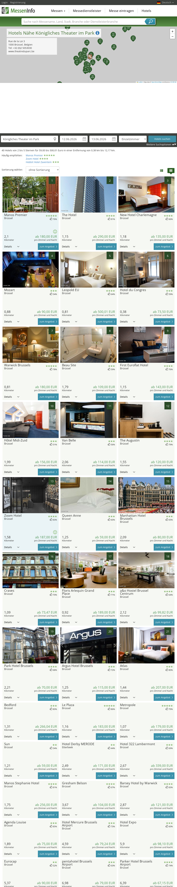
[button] (88, 55)
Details (11, 246)
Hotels (146, 11)
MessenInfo (18, 10)
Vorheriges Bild (4, 194)
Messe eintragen (121, 11)
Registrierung (17, 2)
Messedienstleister (87, 11)
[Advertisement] (88, 108)
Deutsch (168, 2)
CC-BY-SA (173, 82)
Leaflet (140, 82)
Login (5, 2)
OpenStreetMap (157, 82)
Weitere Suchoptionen (158, 144)
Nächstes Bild (57, 194)
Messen (58, 11)
